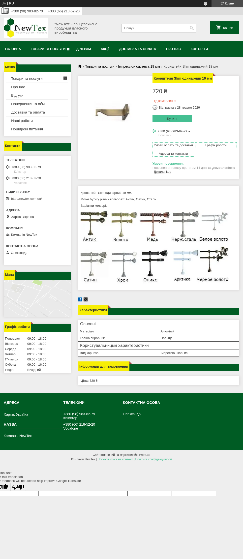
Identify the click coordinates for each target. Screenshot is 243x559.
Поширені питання (27, 129)
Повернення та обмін (29, 104)
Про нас (173, 49)
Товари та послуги (48, 49)
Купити (172, 118)
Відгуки (17, 95)
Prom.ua (144, 455)
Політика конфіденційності (153, 459)
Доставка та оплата (137, 49)
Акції (105, 49)
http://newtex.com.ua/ (26, 199)
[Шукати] (191, 28)
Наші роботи (22, 120)
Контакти (199, 49)
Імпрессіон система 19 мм (139, 66)
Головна (13, 49)
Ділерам (83, 49)
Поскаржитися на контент (115, 459)
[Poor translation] (18, 487)
